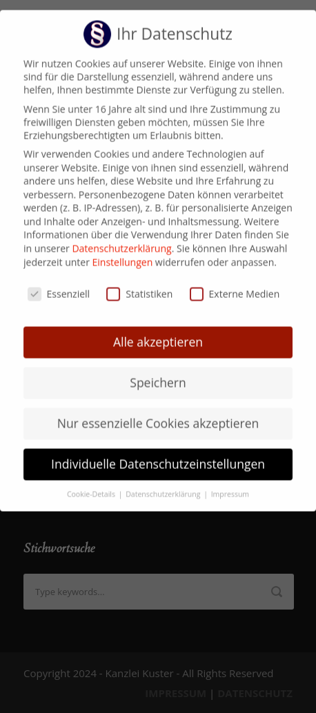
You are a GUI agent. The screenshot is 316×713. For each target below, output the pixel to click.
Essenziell (59, 283)
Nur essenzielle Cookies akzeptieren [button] (158, 413)
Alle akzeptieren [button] (158, 331)
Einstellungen (122, 252)
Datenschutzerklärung (121, 238)
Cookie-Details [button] (92, 484)
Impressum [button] (230, 484)
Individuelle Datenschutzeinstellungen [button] (158, 453)
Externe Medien (235, 283)
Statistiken (139, 283)
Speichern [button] (158, 372)
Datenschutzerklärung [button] (164, 484)
